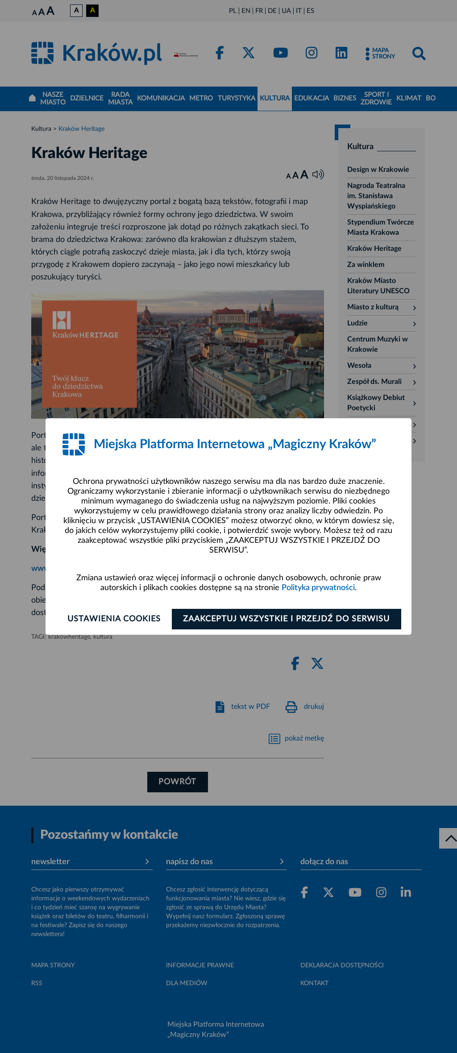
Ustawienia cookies (113, 619)
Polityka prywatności (318, 588)
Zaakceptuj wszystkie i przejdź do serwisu (287, 619)
